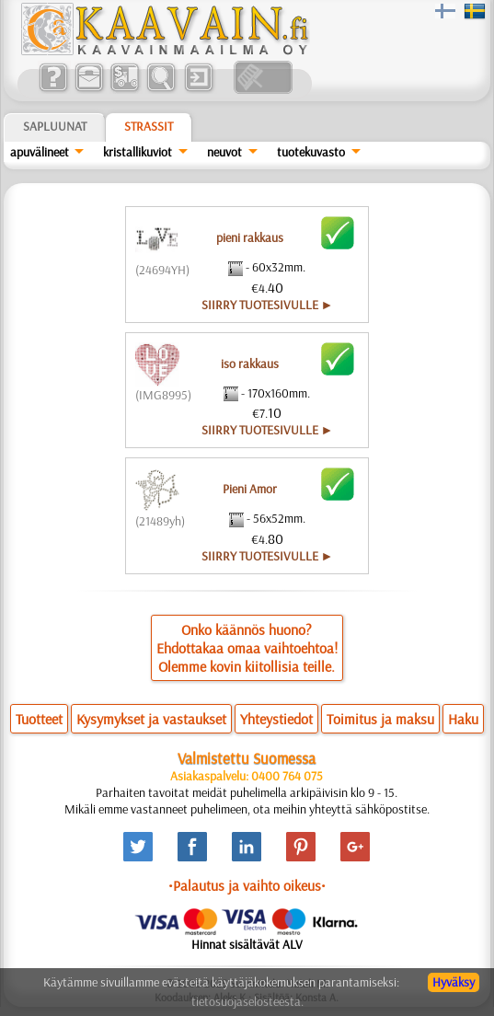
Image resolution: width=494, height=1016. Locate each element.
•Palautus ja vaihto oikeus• (247, 885)
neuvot (224, 152)
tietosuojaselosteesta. (247, 1001)
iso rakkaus (250, 363)
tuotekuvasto (311, 152)
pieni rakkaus (249, 237)
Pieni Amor (250, 488)
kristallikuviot (137, 152)
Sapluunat (54, 126)
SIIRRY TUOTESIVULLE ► (267, 304)
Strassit (148, 126)
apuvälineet (39, 152)
